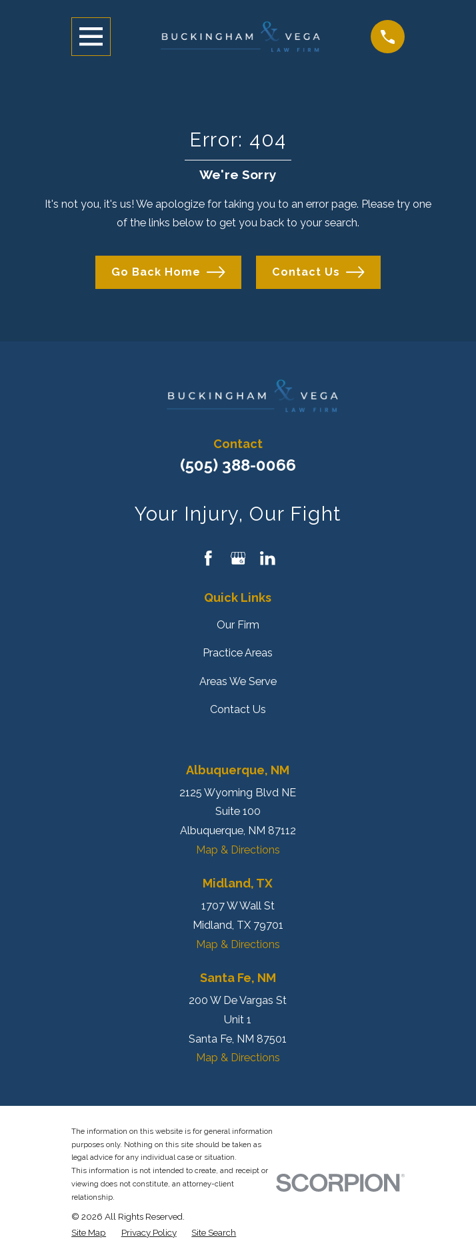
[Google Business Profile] (238, 558)
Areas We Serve (238, 681)
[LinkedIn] (267, 558)
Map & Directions (238, 850)
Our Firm (238, 625)
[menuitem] (88, 1233)
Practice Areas (238, 652)
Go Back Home (168, 272)
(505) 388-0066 (238, 465)
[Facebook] (208, 558)
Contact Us (318, 272)
